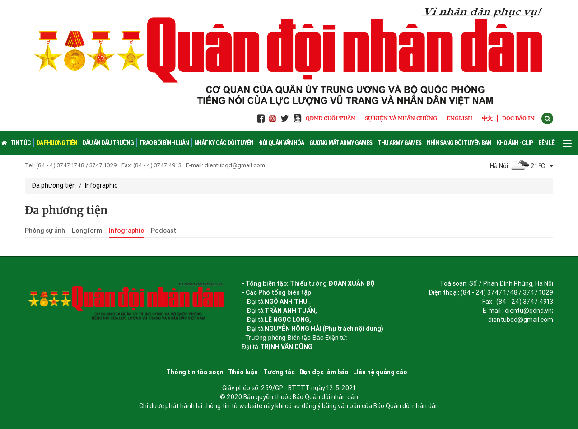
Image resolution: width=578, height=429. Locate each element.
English (459, 118)
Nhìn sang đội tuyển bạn (459, 143)
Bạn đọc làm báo (324, 372)
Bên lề (546, 143)
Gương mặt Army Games (340, 143)
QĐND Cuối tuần (330, 118)
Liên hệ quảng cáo (380, 372)
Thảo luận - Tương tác (261, 372)
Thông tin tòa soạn (195, 372)
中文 (487, 118)
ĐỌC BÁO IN (518, 118)
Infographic (101, 185)
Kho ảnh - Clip (515, 143)
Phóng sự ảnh (45, 230)
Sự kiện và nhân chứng (401, 118)
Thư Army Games (399, 143)
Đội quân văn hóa (281, 143)
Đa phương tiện (56, 143)
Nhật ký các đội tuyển (223, 143)
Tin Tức (20, 143)
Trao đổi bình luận (164, 143)
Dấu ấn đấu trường (108, 143)
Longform (87, 230)
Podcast (163, 230)
